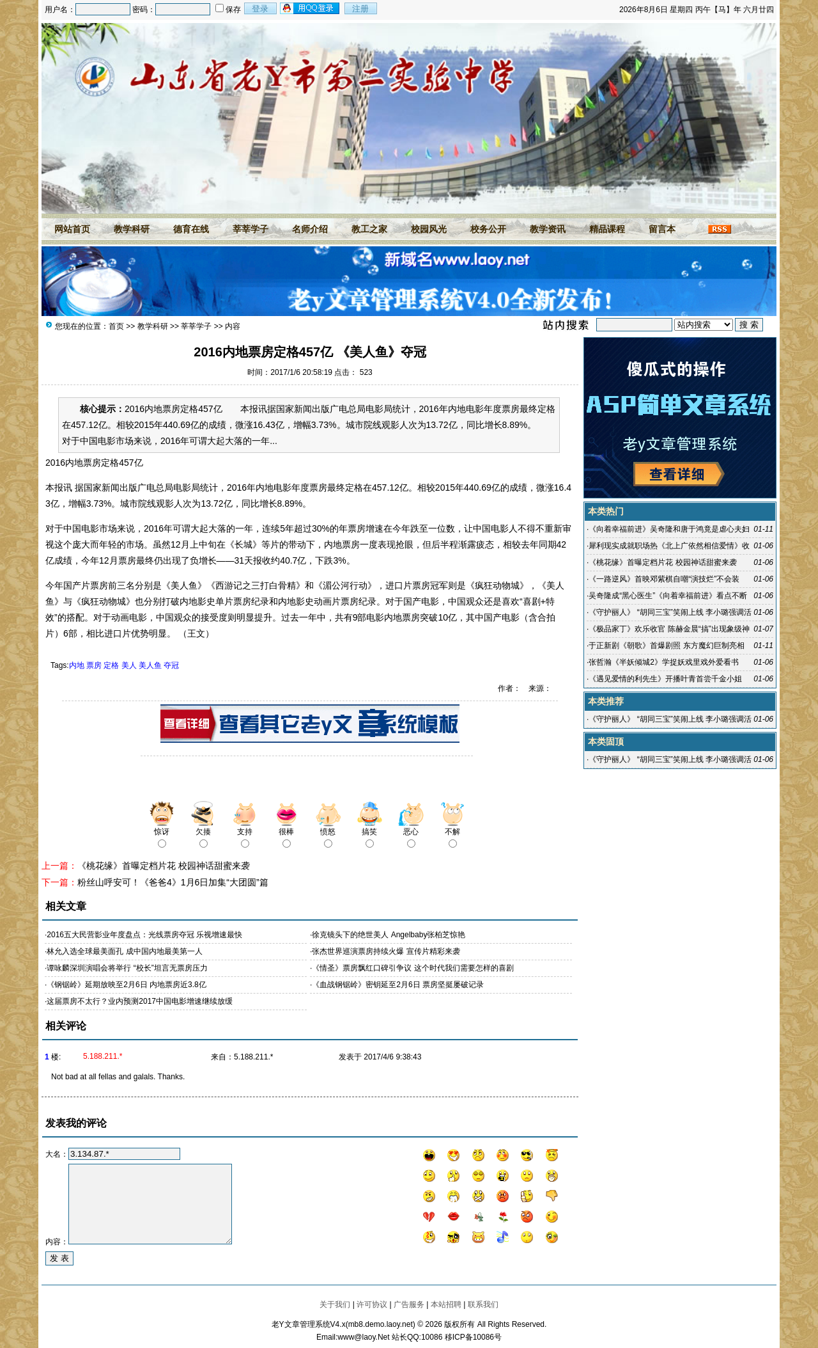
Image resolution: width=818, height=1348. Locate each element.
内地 (76, 665)
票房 (94, 665)
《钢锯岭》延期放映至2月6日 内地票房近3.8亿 (126, 984)
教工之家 (369, 229)
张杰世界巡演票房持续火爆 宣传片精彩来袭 (385, 951)
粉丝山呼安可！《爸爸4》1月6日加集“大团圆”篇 (172, 882)
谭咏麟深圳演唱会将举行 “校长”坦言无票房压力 (127, 967)
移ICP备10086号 (473, 1337)
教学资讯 (548, 229)
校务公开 (488, 229)
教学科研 (132, 229)
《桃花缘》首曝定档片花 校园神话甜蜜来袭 (163, 865)
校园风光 (429, 229)
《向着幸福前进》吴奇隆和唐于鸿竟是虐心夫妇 (669, 529)
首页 (116, 326)
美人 (129, 665)
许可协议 (372, 1304)
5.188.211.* (253, 1056)
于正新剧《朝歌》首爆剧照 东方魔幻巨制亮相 (666, 645)
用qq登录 (310, 8)
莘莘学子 (250, 229)
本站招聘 (446, 1304)
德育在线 (191, 229)
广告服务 (409, 1304)
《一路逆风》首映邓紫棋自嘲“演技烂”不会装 (664, 579)
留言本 (662, 229)
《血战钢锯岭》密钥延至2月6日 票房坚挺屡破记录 (398, 984)
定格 (111, 665)
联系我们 (483, 1304)
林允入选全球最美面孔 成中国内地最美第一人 (124, 951)
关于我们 (335, 1304)
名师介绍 (310, 229)
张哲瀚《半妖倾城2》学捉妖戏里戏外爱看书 (664, 662)
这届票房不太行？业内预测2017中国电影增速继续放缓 (140, 1001)
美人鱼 (150, 665)
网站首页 (72, 229)
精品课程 (607, 229)
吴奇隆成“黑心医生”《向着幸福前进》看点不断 (668, 595)
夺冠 (171, 665)
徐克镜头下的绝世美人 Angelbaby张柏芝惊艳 (388, 934)
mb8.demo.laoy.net (380, 1324)
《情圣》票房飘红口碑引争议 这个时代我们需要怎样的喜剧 (412, 967)
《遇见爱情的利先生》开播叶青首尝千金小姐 (665, 678)
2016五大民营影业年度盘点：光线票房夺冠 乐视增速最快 (144, 934)
